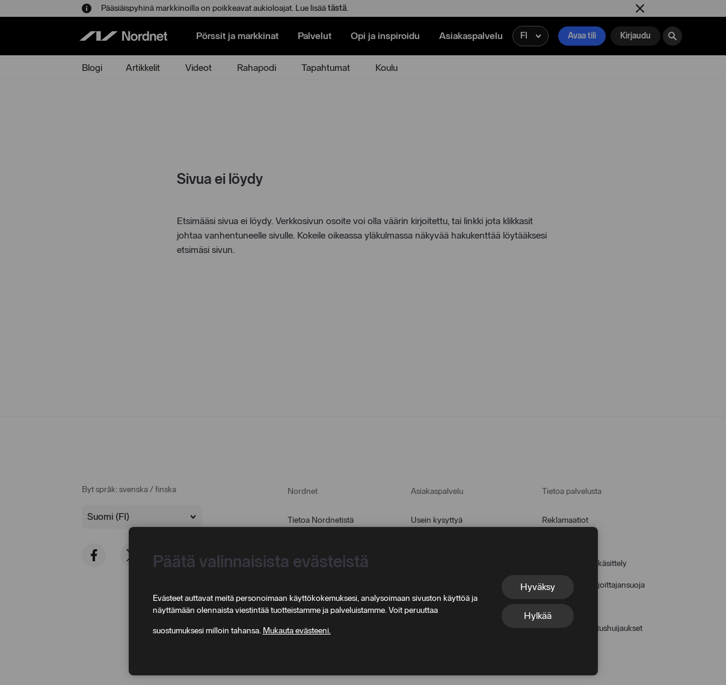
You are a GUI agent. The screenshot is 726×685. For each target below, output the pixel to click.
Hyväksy (537, 586)
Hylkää (538, 615)
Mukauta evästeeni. (297, 631)
